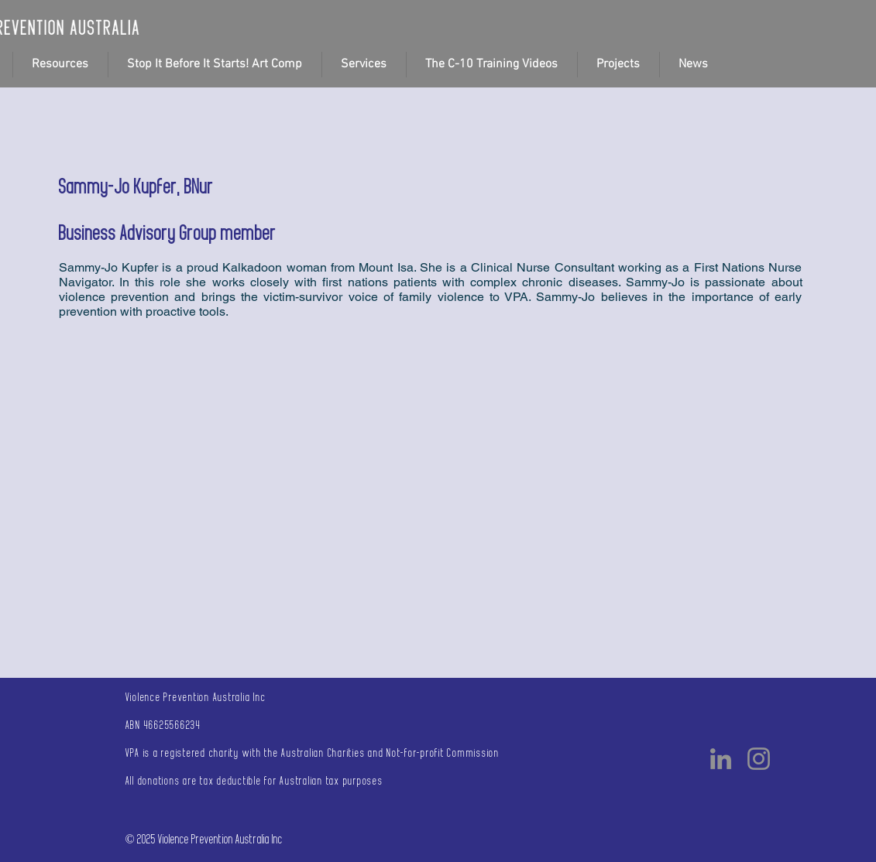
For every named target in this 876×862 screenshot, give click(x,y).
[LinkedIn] (721, 759)
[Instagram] (759, 759)
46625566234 (172, 725)
